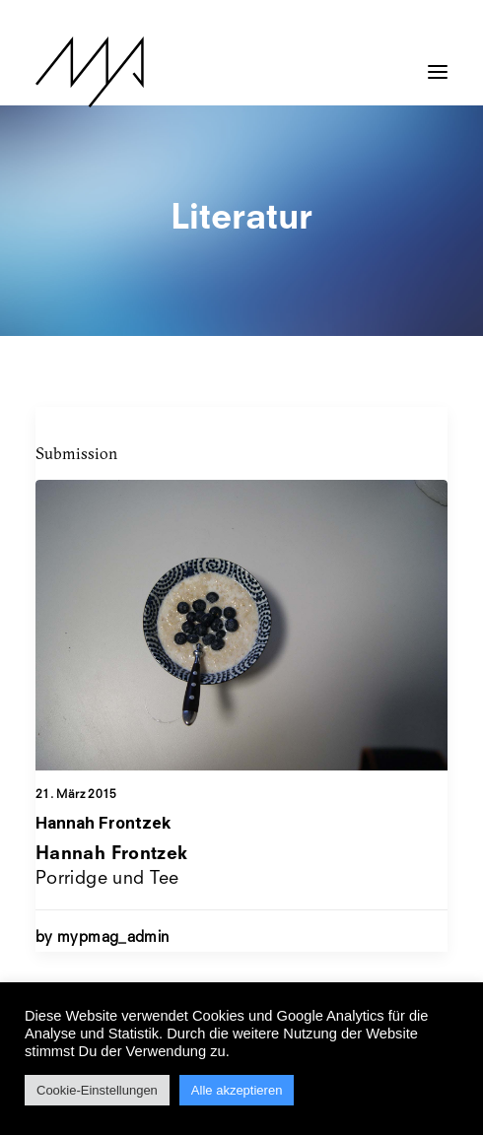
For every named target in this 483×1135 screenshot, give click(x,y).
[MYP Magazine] (89, 71)
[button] (437, 62)
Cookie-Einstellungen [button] (97, 1090)
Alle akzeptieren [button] (237, 1090)
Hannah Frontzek (103, 823)
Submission (76, 453)
